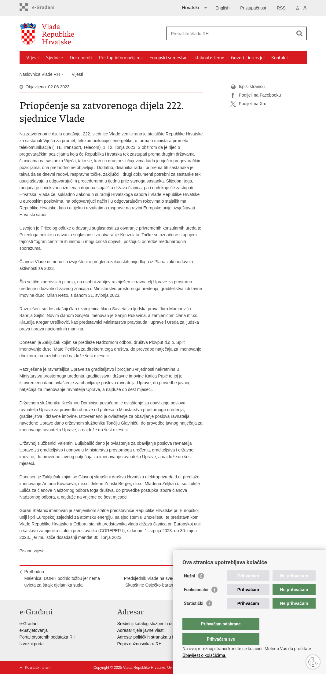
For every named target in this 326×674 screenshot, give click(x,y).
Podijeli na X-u (248, 104)
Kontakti (279, 58)
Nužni (189, 588)
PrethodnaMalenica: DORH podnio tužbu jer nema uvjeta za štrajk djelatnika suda (62, 578)
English (222, 8)
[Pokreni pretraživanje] (300, 33)
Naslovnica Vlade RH (40, 74)
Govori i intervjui (248, 58)
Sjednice (54, 58)
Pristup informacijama (121, 58)
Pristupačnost (253, 8)
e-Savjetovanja (34, 630)
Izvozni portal (32, 643)
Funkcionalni (196, 601)
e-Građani (29, 623)
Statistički (193, 615)
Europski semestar (168, 58)
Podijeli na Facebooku (255, 95)
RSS (281, 8)
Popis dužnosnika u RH (139, 643)
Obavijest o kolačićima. (204, 655)
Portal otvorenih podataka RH (48, 637)
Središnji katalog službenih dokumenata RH (158, 623)
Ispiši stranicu (247, 87)
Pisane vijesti (32, 550)
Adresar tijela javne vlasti (141, 630)
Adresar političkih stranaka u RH (147, 637)
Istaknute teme (208, 58)
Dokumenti (81, 58)
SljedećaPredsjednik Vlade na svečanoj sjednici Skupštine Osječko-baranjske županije (161, 578)
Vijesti (32, 58)
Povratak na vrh (38, 667)
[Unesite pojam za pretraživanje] (230, 33)
